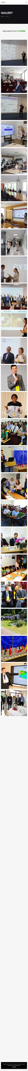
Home (2, 16)
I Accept (14, 1066)
